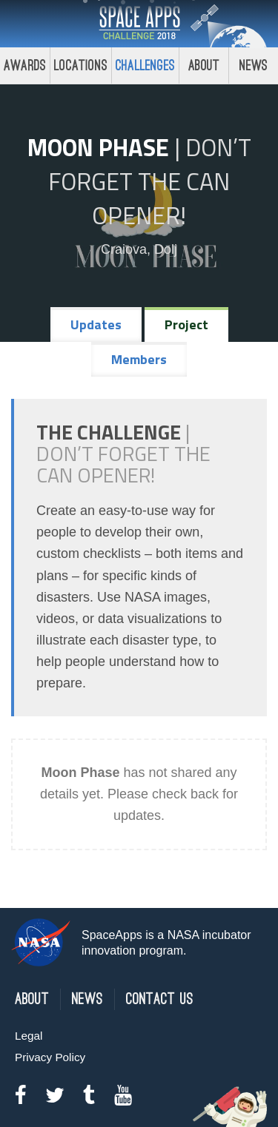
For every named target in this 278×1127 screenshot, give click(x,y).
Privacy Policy (50, 1057)
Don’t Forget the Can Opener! (149, 181)
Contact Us (159, 999)
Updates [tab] (96, 324)
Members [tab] (139, 359)
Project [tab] (186, 324)
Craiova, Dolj (139, 249)
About (204, 65)
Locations (80, 65)
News (87, 999)
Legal (28, 1035)
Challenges (145, 65)
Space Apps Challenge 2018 (139, 23)
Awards (25, 65)
